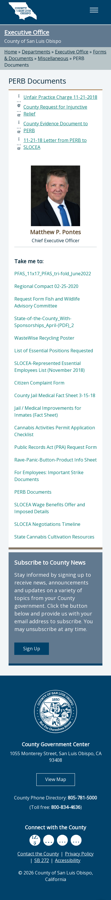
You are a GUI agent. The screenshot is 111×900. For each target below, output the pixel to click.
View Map (60, 779)
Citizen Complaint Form (39, 383)
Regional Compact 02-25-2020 (46, 286)
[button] (94, 10)
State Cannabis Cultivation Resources (54, 537)
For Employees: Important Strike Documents (49, 475)
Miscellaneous (53, 58)
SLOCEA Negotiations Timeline (47, 524)
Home (10, 52)
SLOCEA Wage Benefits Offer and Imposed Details (49, 508)
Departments (36, 52)
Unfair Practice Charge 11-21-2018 (60, 97)
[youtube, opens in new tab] (49, 840)
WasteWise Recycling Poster (44, 338)
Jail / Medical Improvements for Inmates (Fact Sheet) (47, 411)
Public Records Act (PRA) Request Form (55, 447)
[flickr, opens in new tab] (62, 840)
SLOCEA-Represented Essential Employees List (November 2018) (49, 366)
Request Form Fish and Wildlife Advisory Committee (47, 302)
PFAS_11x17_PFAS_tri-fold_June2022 (52, 273)
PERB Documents (32, 492)
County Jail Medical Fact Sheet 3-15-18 (54, 395)
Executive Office (26, 32)
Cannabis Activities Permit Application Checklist (54, 431)
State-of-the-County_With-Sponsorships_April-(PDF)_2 (44, 321)
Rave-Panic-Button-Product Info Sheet (55, 460)
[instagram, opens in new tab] (76, 840)
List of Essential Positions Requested (53, 350)
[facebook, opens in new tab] (34, 840)
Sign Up (31, 648)
